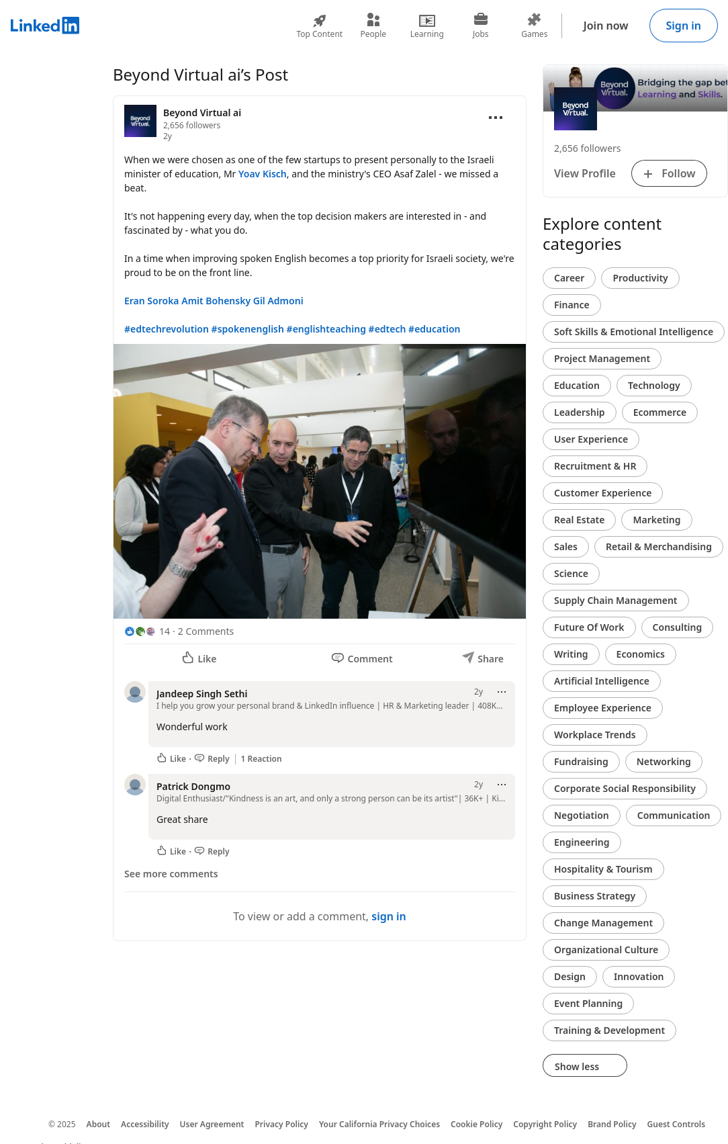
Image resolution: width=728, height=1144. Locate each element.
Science (571, 573)
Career (569, 277)
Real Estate (579, 519)
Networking (664, 761)
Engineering (582, 842)
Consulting (677, 627)
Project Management (602, 358)
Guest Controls (676, 1124)
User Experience (591, 439)
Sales (566, 546)
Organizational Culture (606, 949)
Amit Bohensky (216, 300)
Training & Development (609, 1030)
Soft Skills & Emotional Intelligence (633, 331)
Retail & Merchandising (659, 546)
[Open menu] (496, 117)
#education (434, 328)
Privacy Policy (281, 1124)
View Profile (585, 173)
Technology (654, 385)
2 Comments (206, 631)
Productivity (640, 277)
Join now (606, 25)
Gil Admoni (278, 300)
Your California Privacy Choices (379, 1124)
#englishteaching (326, 328)
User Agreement (212, 1124)
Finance (572, 304)
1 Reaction (261, 759)
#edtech (387, 328)
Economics (641, 654)
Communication (674, 815)
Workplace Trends (595, 734)
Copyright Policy (545, 1124)
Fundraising (581, 761)
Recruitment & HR (595, 465)
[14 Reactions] (147, 631)
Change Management (603, 922)
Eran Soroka (151, 300)
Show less (585, 1066)
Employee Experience (602, 707)
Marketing (656, 519)
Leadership (579, 412)
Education (577, 385)
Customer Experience (602, 492)
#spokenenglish (248, 328)
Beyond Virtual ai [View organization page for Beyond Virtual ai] (202, 112)
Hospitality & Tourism (603, 869)
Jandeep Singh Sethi (201, 693)
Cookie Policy (476, 1124)
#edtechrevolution (166, 328)
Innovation (639, 976)
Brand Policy (612, 1124)
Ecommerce (660, 412)
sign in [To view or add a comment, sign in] (388, 916)
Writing (571, 654)
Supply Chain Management (616, 600)
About (99, 1124)
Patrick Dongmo (193, 786)
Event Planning (588, 1003)
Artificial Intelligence (601, 680)
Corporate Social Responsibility (625, 788)
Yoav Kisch (262, 173)
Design (570, 976)
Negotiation (581, 815)
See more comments (171, 873)
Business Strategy (594, 895)
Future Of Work (589, 627)
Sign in (683, 25)
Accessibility (145, 1124)
